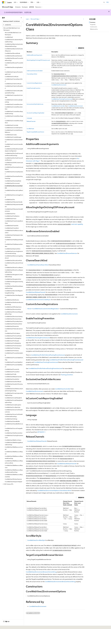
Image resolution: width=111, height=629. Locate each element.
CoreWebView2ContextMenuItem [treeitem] (14, 104)
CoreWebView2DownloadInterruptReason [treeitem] (14, 168)
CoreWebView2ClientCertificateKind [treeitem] (14, 87)
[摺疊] (21, 17)
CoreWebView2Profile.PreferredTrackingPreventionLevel (48, 355)
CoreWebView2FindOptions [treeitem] (12, 216)
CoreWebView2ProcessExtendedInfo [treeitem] (14, 354)
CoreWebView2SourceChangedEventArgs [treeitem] (14, 429)
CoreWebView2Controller (58, 106)
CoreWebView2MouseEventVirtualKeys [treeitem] (14, 264)
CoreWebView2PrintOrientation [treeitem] (13, 345)
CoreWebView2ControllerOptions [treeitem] (13, 127)
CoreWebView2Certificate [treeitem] (11, 76)
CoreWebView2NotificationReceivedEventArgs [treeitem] (14, 303)
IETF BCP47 (40, 432)
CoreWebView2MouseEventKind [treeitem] (13, 260)
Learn (27, 19)
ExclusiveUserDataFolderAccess (35, 104)
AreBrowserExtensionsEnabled (34, 70)
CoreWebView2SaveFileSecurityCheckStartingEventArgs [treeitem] (14, 390)
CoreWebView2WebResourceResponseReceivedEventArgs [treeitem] (14, 471)
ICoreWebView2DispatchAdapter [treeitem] (13, 481)
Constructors (93, 27)
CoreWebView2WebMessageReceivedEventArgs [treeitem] (14, 443)
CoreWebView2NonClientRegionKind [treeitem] (14, 296)
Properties (92, 24)
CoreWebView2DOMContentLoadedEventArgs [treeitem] (14, 164)
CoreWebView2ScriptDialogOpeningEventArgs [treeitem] (14, 401)
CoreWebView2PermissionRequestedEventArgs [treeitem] (14, 313)
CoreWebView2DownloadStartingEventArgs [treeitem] (14, 177)
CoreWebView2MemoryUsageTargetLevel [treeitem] (14, 257)
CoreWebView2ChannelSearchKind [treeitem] (14, 80)
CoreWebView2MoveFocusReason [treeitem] (14, 267)
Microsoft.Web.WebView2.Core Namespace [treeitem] (13, 34)
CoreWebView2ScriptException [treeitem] (13, 405)
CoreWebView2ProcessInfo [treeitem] (12, 369)
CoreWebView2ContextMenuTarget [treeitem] (14, 117)
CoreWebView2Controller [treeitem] (11, 125)
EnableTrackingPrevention (33, 88)
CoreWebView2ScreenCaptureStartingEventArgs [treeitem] (14, 394)
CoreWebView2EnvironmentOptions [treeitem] (14, 187)
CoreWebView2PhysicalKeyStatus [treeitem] (13, 321)
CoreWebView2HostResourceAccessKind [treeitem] (14, 231)
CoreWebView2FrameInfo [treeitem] (11, 225)
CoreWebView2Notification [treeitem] (12, 300)
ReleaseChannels (31, 121)
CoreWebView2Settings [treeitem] (11, 419)
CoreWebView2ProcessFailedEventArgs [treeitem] (14, 359)
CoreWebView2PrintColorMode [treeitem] (13, 336)
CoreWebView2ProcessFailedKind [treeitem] (13, 362)
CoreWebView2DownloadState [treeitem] (13, 181)
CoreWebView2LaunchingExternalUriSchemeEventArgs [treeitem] (14, 252)
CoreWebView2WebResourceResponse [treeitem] (14, 466)
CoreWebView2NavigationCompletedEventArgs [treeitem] (14, 276)
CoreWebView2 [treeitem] (9, 37)
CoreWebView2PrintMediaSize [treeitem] (13, 343)
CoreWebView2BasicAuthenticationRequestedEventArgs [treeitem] (14, 45)
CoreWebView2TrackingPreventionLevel (61, 99)
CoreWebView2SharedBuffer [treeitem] (12, 421)
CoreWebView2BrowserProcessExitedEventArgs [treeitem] (14, 59)
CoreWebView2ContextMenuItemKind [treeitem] (14, 108)
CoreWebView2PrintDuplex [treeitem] (12, 341)
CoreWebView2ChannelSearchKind (37, 265)
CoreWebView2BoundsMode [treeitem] (12, 53)
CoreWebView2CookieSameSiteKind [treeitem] (13, 141)
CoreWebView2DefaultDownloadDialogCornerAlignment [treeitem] (14, 150)
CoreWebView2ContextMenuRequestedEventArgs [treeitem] (14, 112)
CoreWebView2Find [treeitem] (10, 213)
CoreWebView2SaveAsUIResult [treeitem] (13, 381)
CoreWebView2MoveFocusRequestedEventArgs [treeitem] (14, 271)
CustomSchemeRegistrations (34, 83)
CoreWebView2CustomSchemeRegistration (46, 308)
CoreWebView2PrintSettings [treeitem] (12, 348)
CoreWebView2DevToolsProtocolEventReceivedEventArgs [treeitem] (14, 154)
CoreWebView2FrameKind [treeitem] (12, 228)
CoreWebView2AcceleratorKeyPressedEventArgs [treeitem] (14, 41)
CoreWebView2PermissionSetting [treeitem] (13, 316)
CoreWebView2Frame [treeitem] (10, 218)
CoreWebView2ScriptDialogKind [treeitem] (13, 398)
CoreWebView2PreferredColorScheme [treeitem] (14, 330)
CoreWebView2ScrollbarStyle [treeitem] (12, 407)
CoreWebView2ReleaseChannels (35, 292)
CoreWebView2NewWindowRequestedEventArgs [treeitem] (14, 287)
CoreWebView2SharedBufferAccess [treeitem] (14, 425)
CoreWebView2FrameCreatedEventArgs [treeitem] (14, 222)
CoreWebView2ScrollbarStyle (36, 540)
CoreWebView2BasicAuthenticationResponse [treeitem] (14, 50)
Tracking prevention (67, 375)
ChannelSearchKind (32, 74)
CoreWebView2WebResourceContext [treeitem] (14, 448)
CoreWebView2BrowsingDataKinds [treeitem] (14, 68)
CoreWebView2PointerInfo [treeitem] (12, 326)
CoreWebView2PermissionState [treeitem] (13, 319)
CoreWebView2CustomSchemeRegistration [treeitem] (14, 145)
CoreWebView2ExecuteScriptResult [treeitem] (14, 191)
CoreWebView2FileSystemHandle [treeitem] (13, 202)
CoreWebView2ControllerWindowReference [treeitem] (14, 131)
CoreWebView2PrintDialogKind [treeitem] (13, 338)
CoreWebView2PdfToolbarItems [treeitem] (13, 307)
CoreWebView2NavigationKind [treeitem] (13, 279)
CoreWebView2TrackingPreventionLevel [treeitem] (14, 436)
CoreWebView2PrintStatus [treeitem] (12, 350)
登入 (107, 2)
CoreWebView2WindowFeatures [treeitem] (13, 479)
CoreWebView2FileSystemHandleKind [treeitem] (14, 205)
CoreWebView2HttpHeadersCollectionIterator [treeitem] (14, 236)
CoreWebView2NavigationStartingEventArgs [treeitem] (14, 283)
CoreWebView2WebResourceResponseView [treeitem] (14, 475)
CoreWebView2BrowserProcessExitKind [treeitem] (14, 64)
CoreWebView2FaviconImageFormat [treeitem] (14, 196)
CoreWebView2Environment (58, 85)
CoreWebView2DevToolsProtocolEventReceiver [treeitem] (14, 159)
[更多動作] (83, 19)
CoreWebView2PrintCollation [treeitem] (12, 333)
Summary (92, 22)
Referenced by (94, 29)
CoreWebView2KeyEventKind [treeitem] (12, 249)
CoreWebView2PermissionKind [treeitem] (13, 309)
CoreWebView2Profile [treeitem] (10, 374)
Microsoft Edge (35, 19)
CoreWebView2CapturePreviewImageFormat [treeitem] (14, 73)
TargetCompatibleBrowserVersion (35, 132)
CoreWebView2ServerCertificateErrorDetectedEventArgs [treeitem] (14, 415)
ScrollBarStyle (30, 128)
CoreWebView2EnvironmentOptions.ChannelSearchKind (54, 490)
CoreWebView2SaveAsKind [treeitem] (12, 379)
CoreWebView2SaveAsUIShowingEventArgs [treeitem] (14, 385)
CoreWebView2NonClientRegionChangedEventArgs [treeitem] (14, 292)
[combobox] (13, 21)
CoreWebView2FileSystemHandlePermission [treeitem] (14, 210)
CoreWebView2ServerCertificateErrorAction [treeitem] (14, 411)
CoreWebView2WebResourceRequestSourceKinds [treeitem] (14, 462)
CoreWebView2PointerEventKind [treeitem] (13, 324)
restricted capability (77, 224)
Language (29, 118)
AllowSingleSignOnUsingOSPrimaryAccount (38, 60)
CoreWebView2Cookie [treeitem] (11, 135)
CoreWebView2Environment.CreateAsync (38, 299)
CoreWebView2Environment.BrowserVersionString (41, 572)
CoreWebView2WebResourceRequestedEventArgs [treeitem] (14, 457)
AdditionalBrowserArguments (34, 55)
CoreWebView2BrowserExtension (67, 253)
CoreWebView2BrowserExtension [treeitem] (13, 56)
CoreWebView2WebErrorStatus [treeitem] (13, 440)
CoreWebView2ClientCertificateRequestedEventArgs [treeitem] (14, 92)
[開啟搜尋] (104, 2)
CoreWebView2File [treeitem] (10, 199)
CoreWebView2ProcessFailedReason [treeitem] (13, 366)
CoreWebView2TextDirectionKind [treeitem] (13, 433)
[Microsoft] (3, 2)
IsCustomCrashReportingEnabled (35, 113)
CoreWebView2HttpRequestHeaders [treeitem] (14, 241)
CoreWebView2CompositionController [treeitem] (14, 96)
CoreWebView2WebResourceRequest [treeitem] (14, 453)
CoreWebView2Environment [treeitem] (12, 183)
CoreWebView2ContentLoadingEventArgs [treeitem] (14, 101)
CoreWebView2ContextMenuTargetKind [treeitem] (14, 122)
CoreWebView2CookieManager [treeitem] (13, 137)
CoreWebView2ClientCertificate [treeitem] (13, 83)
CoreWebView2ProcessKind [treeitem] (12, 371)
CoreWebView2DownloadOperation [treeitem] (14, 173)
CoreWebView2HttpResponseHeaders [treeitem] (13, 245)
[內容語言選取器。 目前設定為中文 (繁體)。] (7, 626)
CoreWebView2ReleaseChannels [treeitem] (13, 376)
